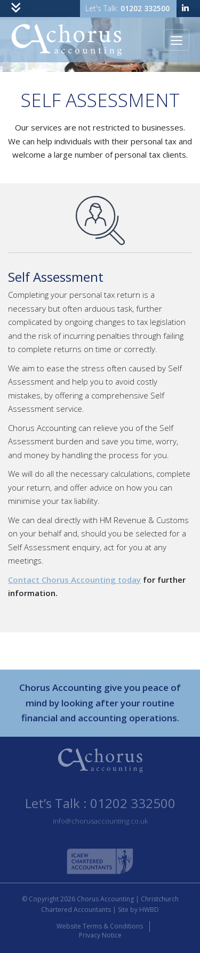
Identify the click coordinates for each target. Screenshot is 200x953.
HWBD (149, 909)
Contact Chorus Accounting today (74, 579)
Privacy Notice (100, 935)
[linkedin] (185, 8)
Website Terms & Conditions (100, 926)
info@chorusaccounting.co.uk (100, 821)
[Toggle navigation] (16, 8)
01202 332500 (145, 8)
